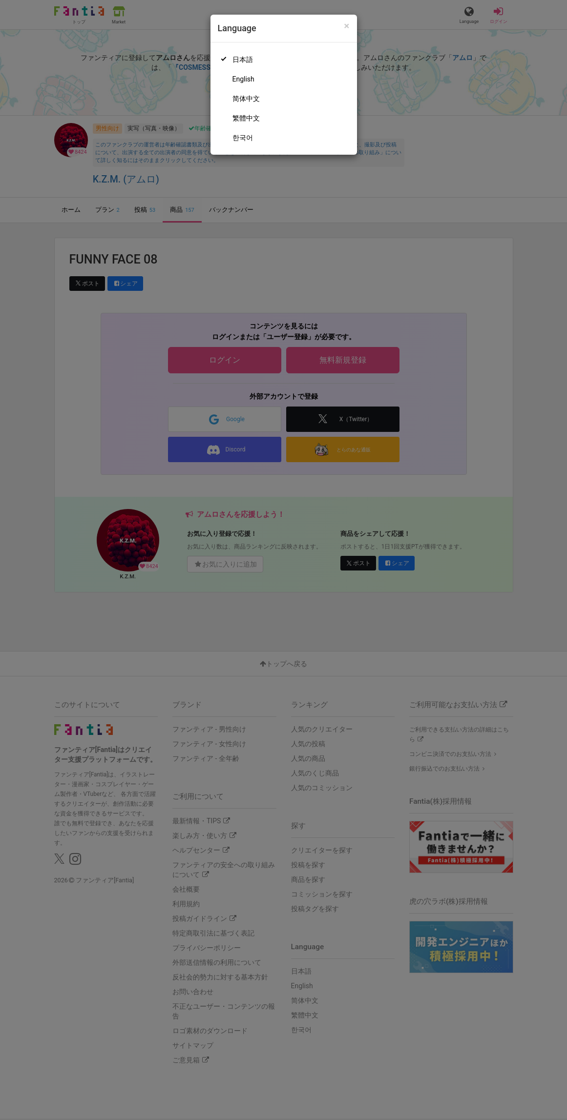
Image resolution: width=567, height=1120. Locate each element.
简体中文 (246, 98)
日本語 (242, 59)
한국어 (242, 138)
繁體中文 (246, 118)
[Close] (346, 26)
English (243, 79)
